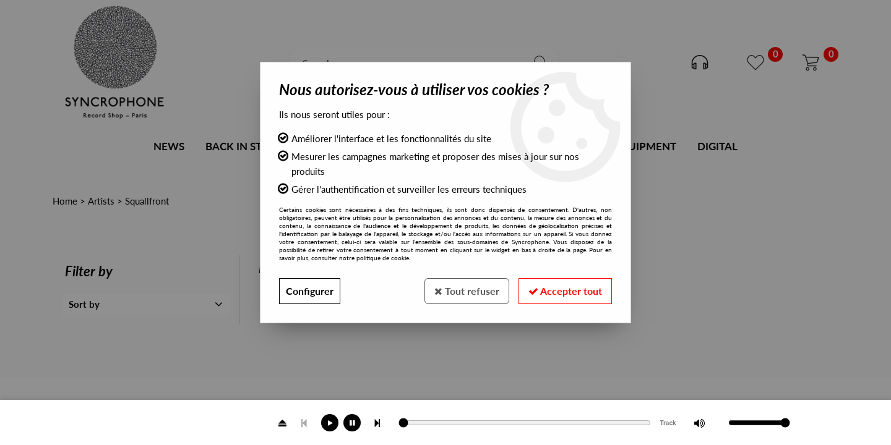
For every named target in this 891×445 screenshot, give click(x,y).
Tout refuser (466, 291)
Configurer (310, 291)
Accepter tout (565, 291)
